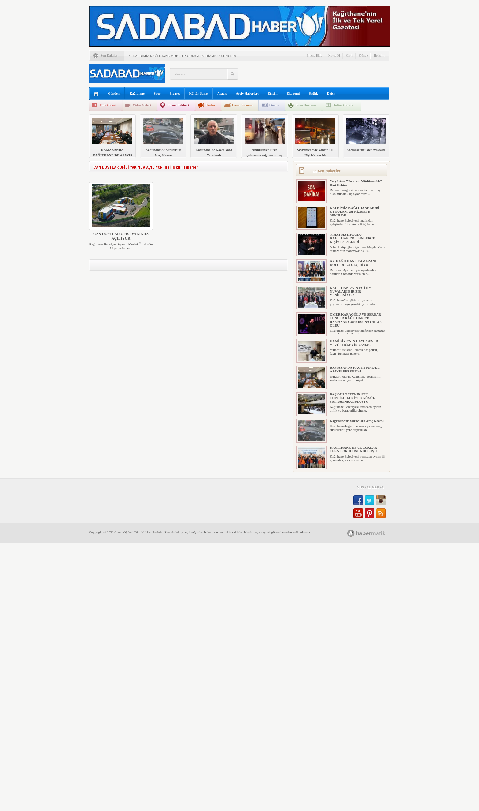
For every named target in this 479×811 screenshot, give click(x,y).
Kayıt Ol (334, 55)
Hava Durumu (242, 105)
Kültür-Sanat (198, 93)
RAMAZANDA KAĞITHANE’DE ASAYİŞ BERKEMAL (355, 369)
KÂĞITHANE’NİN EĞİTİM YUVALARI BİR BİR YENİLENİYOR (351, 291)
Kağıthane (137, 93)
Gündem (114, 93)
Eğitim (273, 93)
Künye (363, 55)
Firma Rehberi (178, 105)
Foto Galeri (108, 105)
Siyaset (175, 93)
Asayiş (222, 93)
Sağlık (313, 93)
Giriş (349, 55)
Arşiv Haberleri (247, 93)
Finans (274, 105)
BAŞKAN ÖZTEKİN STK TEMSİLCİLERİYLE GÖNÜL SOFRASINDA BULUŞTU (352, 397)
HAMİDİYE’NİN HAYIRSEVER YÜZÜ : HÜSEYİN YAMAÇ (354, 342)
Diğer (331, 93)
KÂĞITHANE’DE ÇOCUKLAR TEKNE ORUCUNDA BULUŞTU (354, 449)
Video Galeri (142, 105)
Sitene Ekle (314, 55)
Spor (157, 93)
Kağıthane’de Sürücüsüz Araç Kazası (357, 421)
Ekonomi (293, 93)
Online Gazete (343, 105)
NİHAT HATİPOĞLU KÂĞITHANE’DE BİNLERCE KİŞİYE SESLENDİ (352, 238)
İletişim (379, 55)
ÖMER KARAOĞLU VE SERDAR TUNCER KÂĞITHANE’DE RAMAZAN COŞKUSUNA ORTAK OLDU (356, 319)
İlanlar (210, 105)
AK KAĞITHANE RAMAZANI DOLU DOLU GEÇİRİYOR (353, 263)
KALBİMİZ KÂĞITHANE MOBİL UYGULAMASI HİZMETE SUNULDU (185, 56)
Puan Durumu (305, 105)
